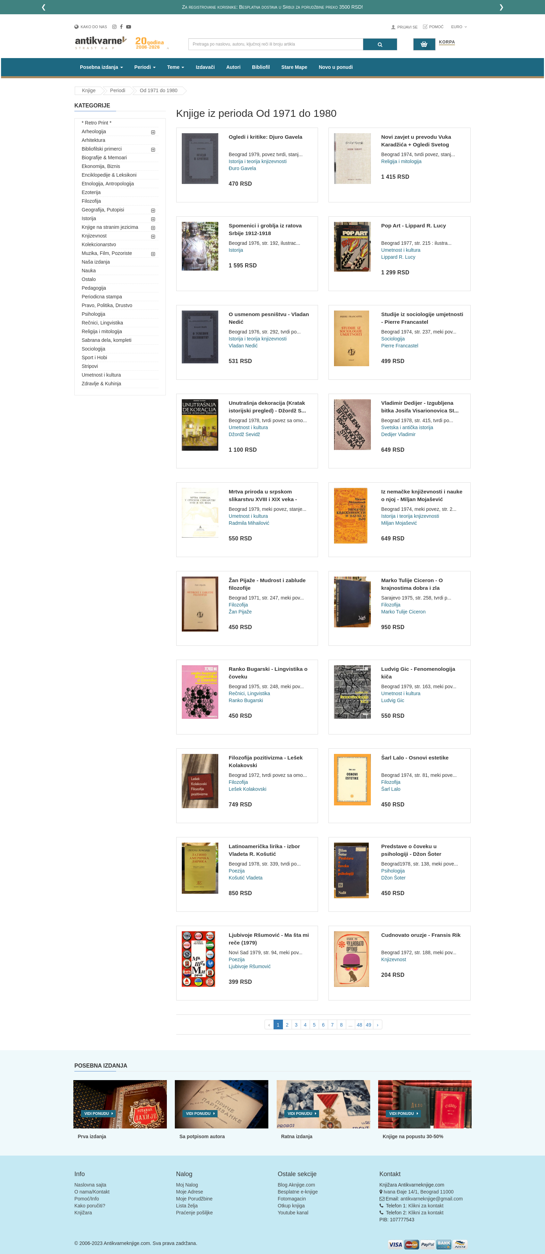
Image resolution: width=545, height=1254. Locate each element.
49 (368, 1025)
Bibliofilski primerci (102, 149)
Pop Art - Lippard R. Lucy (413, 225)
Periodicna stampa (102, 296)
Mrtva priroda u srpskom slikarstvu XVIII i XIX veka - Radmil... (263, 499)
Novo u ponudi (336, 67)
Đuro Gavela (242, 168)
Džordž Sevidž (244, 434)
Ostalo (89, 279)
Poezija (237, 871)
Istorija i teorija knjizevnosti (258, 161)
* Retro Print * (97, 123)
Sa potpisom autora (202, 1136)
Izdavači (205, 67)
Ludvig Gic (392, 700)
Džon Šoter (393, 878)
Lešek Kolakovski (247, 789)
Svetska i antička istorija (407, 427)
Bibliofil (261, 67)
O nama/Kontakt (91, 1192)
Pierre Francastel (399, 345)
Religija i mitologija (102, 331)
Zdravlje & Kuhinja (101, 383)
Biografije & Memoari (104, 157)
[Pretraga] (380, 44)
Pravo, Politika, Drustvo (107, 305)
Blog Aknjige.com (296, 1185)
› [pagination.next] (378, 1025)
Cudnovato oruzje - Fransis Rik (421, 935)
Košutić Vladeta (245, 878)
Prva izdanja (92, 1136)
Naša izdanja (96, 262)
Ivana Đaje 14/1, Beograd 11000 (418, 1192)
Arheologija (94, 131)
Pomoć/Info (86, 1198)
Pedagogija (94, 288)
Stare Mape (294, 67)
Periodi (117, 90)
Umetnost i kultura (101, 375)
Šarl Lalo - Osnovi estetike (415, 758)
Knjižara (83, 1212)
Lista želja (187, 1205)
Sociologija (93, 349)
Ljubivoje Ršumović (250, 966)
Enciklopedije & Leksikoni (109, 175)
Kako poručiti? (89, 1205)
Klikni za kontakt (426, 1205)
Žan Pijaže (240, 611)
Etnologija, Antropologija (108, 183)
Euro (459, 27)
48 (359, 1025)
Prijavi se (407, 27)
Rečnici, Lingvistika (102, 322)
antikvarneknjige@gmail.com (431, 1198)
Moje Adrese (189, 1192)
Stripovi (90, 366)
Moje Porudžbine (194, 1198)
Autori (233, 67)
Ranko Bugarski (246, 700)
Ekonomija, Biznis (101, 166)
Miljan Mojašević (399, 523)
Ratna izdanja (296, 1136)
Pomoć (436, 27)
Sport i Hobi (94, 357)
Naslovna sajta (90, 1185)
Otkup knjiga (291, 1205)
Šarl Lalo (390, 789)
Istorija (89, 218)
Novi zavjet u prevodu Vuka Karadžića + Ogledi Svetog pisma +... (416, 144)
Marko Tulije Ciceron (403, 611)
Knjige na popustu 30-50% (413, 1136)
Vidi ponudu (96, 1113)
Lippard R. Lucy (398, 257)
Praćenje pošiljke (194, 1212)
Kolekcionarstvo (99, 244)
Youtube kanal (293, 1212)
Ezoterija (91, 192)
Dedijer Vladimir (398, 434)
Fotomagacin (292, 1198)
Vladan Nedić (243, 345)
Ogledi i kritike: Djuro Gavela (265, 137)
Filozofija (91, 201)
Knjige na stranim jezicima (110, 227)
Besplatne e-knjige (298, 1192)
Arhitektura (93, 140)
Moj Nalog (187, 1185)
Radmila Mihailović (249, 523)
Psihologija (93, 314)
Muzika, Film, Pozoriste (107, 253)
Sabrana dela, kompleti (106, 340)
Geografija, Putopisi (103, 209)
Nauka (89, 270)
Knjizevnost (94, 236)
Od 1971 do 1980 (158, 90)
